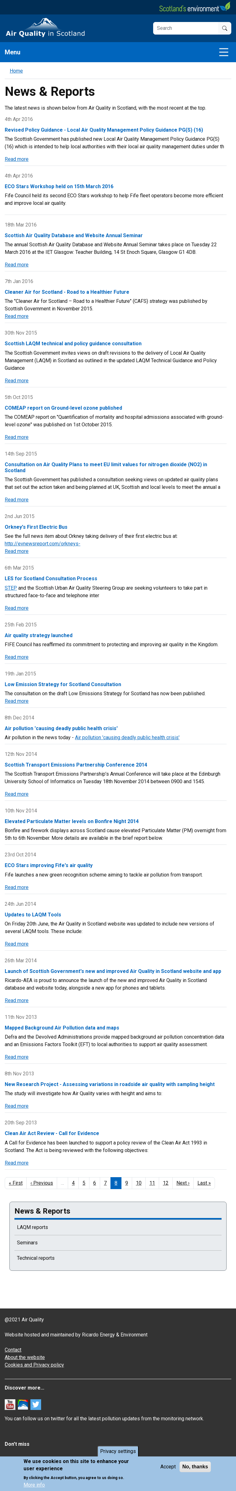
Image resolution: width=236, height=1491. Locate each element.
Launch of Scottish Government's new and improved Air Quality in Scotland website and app (113, 971)
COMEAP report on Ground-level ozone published (63, 408)
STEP (11, 588)
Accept (168, 1468)
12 (168, 1183)
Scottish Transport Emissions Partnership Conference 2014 (76, 765)
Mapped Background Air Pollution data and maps (62, 1028)
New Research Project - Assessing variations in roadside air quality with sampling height (110, 1084)
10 (141, 1183)
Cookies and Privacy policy (34, 1365)
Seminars (27, 1243)
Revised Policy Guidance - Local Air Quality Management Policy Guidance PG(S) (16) (104, 130)
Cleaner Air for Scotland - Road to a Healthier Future (67, 292)
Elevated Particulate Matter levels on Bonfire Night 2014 (72, 821)
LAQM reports (32, 1227)
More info (34, 1485)
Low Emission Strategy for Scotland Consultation (63, 684)
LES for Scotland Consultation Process (51, 579)
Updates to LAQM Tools (33, 915)
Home (16, 71)
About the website (25, 1357)
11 (154, 1183)
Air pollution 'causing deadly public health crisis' (61, 728)
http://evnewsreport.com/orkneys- (42, 544)
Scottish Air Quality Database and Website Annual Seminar (74, 235)
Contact (13, 1350)
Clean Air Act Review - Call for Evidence (52, 1133)
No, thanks (195, 1467)
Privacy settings (118, 1452)
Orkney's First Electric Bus (36, 527)
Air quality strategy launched (38, 635)
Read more (17, 159)
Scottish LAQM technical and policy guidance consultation (73, 344)
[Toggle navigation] (223, 52)
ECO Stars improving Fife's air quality (49, 865)
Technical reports (36, 1258)
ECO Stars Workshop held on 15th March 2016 (59, 186)
